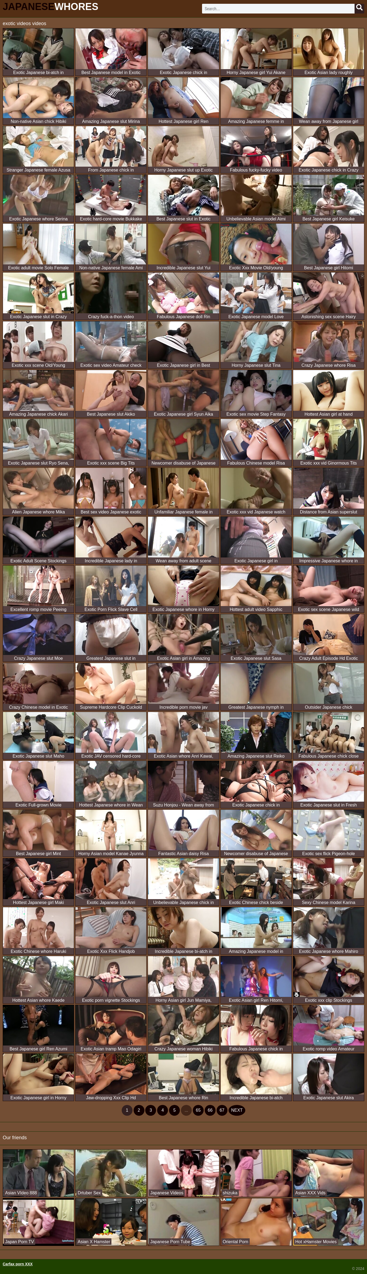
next (237, 1110)
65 (198, 1110)
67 (222, 1110)
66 (210, 1110)
